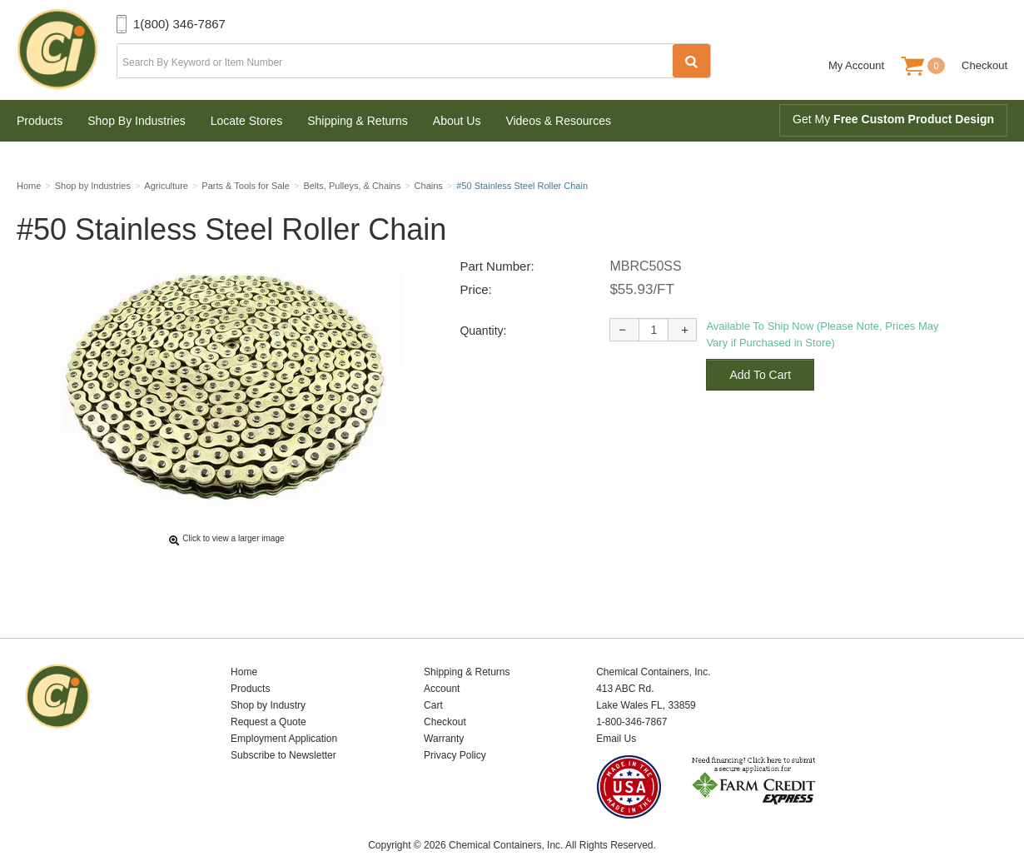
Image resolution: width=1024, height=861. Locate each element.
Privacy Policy (455, 729)
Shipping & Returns (357, 120)
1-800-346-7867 (631, 696)
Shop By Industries (136, 120)
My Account (856, 65)
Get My (893, 119)
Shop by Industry (268, 679)
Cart (433, 679)
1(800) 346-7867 (179, 24)
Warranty (444, 713)
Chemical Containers (67, 50)
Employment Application (284, 713)
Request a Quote (268, 696)
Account (442, 663)
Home (244, 646)
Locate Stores (246, 120)
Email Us (616, 713)
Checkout (984, 65)
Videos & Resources (558, 120)
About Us (457, 120)
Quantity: (483, 336)
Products (39, 120)
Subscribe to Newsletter (283, 729)
